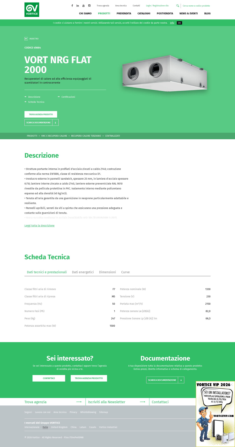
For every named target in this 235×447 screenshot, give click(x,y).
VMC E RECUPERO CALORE (54, 136)
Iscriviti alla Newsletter (116, 401)
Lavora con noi (42, 412)
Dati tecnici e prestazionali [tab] (47, 272)
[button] (41, 122)
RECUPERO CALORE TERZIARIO (86, 136)
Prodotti (104, 13)
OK (179, 23)
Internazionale (31, 427)
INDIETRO (34, 38)
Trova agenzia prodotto (41, 114)
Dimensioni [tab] (107, 272)
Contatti (136, 6)
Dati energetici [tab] (83, 272)
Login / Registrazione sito (157, 6)
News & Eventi (189, 13)
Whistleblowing (88, 412)
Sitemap (103, 412)
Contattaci (49, 378)
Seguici (28, 412)
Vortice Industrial (108, 427)
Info (172, 23)
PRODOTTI (32, 136)
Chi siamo (85, 13)
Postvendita (165, 13)
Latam (83, 427)
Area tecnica (121, 6)
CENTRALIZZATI (112, 136)
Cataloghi (144, 13)
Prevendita (124, 13)
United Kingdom (59, 427)
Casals (92, 427)
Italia (45, 427)
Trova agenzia (103, 6)
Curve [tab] (125, 272)
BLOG (207, 13)
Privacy (73, 412)
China (74, 427)
